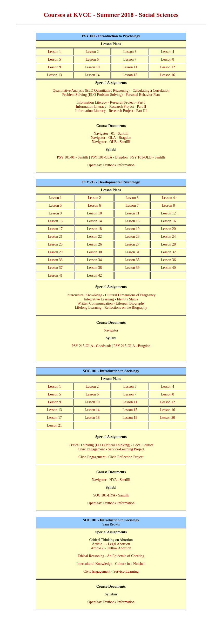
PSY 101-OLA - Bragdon (109, 157)
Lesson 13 (54, 75)
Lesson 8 (167, 59)
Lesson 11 (130, 67)
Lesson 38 (94, 268)
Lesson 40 (168, 268)
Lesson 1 (54, 52)
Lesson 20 (168, 229)
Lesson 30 (94, 252)
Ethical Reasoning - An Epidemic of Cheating (111, 556)
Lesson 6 (92, 59)
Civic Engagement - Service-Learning (111, 571)
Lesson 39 (132, 268)
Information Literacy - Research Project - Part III (111, 111)
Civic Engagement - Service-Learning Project (111, 449)
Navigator (111, 330)
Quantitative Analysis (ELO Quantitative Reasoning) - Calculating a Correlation (111, 90)
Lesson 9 (54, 67)
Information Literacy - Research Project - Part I (111, 102)
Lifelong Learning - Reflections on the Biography (111, 307)
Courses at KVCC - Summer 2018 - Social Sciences (111, 14)
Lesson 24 (168, 237)
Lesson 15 (129, 75)
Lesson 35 (132, 260)
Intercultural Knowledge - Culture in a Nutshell (111, 564)
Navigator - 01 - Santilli (111, 133)
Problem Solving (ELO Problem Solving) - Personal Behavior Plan (111, 95)
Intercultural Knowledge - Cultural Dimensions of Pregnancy (111, 295)
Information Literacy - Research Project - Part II (111, 107)
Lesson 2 (92, 52)
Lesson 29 (55, 252)
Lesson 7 (129, 59)
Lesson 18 (94, 229)
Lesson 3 (129, 52)
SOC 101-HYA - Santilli (111, 495)
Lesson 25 (55, 244)
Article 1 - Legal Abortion (111, 544)
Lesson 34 (94, 260)
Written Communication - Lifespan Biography (111, 303)
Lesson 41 (55, 275)
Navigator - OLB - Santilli (111, 142)
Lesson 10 (92, 67)
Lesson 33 (55, 260)
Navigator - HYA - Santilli (111, 480)
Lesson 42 (94, 275)
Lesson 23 (132, 237)
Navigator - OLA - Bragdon (111, 138)
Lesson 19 (132, 229)
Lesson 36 (168, 260)
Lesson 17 (55, 229)
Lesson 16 (167, 75)
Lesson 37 (55, 268)
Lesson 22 (94, 237)
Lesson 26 (94, 244)
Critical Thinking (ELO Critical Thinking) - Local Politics (111, 445)
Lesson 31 (132, 252)
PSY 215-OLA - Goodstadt (91, 346)
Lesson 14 (92, 75)
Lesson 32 (168, 252)
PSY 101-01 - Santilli (72, 157)
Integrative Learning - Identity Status (111, 299)
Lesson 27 (132, 244)
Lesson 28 (168, 244)
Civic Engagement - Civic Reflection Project (111, 457)
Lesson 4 (167, 52)
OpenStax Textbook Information (111, 165)
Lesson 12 (167, 67)
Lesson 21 (55, 237)
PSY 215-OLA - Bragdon (131, 346)
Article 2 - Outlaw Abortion (111, 548)
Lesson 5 (54, 59)
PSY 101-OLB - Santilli (147, 157)
